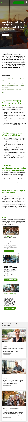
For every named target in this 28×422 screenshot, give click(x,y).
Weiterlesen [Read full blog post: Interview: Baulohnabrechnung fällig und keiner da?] (23, 356)
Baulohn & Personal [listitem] (7, 353)
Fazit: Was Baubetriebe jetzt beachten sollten (11, 89)
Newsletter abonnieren (18, 2)
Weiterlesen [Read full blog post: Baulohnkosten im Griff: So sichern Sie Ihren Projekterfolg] (23, 387)
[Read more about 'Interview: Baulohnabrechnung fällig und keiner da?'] (14, 335)
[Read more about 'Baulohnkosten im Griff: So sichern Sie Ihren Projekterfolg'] (14, 367)
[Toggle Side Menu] (26, 1)
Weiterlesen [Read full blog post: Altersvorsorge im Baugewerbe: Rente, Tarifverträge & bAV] (23, 419)
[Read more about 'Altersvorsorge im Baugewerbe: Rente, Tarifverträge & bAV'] (14, 398)
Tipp (3, 92)
